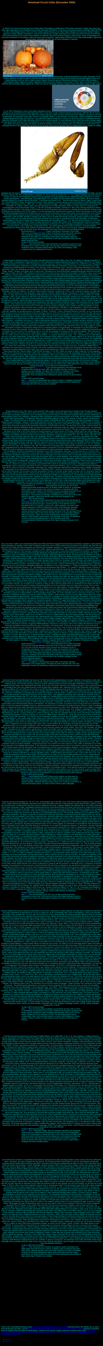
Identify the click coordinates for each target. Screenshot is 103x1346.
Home (7, 1341)
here (26, 244)
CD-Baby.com (40, 231)
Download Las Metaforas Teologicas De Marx (50, 1327)
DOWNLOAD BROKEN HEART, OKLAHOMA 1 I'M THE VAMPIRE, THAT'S (55, 1329)
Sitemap (8, 1339)
